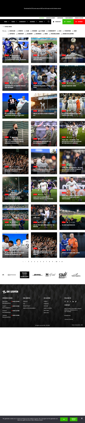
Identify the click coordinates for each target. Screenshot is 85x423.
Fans (46, 20)
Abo (75, 17)
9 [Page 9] (52, 248)
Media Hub (46, 299)
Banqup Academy (50, 4)
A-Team (42, 17)
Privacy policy (74, 419)
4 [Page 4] (37, 248)
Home (6, 12)
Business (32, 8)
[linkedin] (73, 288)
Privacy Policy (26, 292)
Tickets (45, 287)
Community (22, 8)
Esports (12, 20)
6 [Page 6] (43, 248)
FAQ (24, 290)
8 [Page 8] (49, 248)
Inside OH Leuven (79, 4)
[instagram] (67, 288)
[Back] (3, 13)
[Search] (48, 8)
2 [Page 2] (31, 248)
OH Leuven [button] (47, 284)
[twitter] (70, 288)
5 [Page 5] (40, 248)
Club (27, 17)
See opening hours (6, 289)
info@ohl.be (67, 301)
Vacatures (46, 296)
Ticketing (41, 4)
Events (41, 8)
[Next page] (60, 248)
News (5, 8)
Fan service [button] (26, 284)
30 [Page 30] (56, 248)
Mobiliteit (46, 290)
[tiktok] (75, 288)
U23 (60, 17)
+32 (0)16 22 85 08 (68, 305)
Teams (13, 8)
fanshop (21, 20)
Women (34, 17)
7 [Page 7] (46, 248)
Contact (25, 287)
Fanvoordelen (69, 4)
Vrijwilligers (55, 20)
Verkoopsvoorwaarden (29, 294)
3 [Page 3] (34, 248)
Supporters (60, 4)
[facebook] (65, 288)
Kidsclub (12, 17)
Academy (30, 20)
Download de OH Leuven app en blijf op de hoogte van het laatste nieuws (42, 1)
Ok (64, 419)
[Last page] (62, 248)
